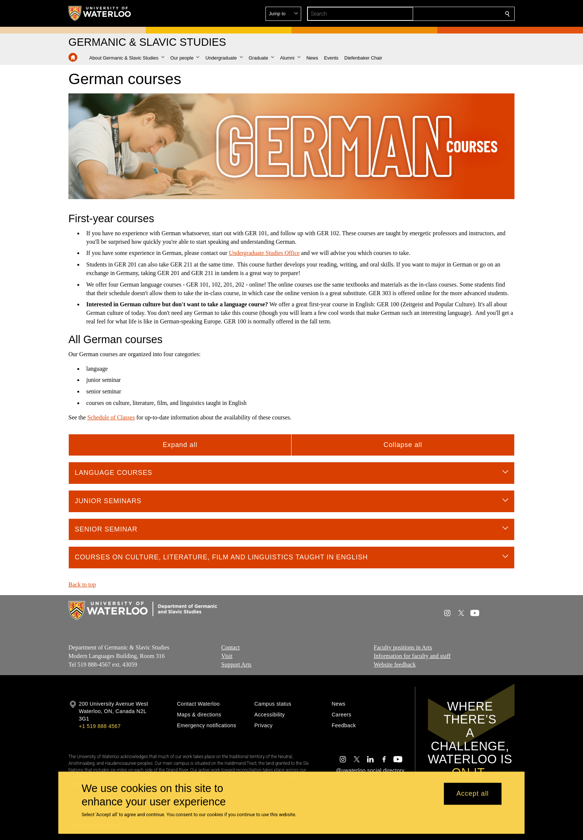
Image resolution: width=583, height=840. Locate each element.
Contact (230, 647)
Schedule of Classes (111, 417)
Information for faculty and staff (412, 656)
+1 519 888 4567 (99, 726)
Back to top (82, 584)
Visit (226, 656)
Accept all (472, 794)
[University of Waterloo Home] (100, 13)
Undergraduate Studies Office (264, 253)
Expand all (179, 444)
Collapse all (403, 444)
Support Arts (236, 664)
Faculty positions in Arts (403, 647)
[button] (453, 13)
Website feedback (395, 664)
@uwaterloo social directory (370, 770)
